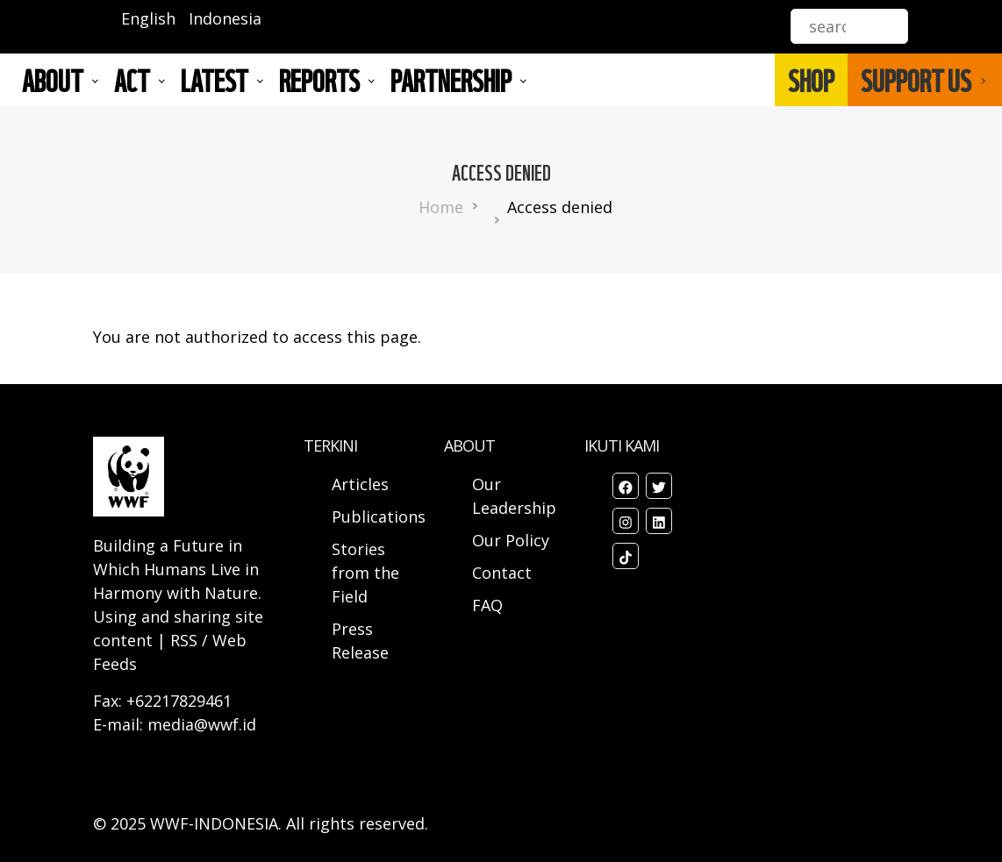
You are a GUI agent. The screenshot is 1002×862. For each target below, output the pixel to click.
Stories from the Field (365, 572)
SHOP (811, 79)
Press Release (360, 640)
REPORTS (319, 79)
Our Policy (510, 540)
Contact (502, 572)
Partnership (451, 79)
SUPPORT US (916, 79)
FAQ (487, 605)
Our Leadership (514, 496)
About (52, 79)
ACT (132, 79)
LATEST (214, 79)
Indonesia (225, 18)
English (148, 18)
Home (441, 206)
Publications (379, 516)
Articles (360, 484)
